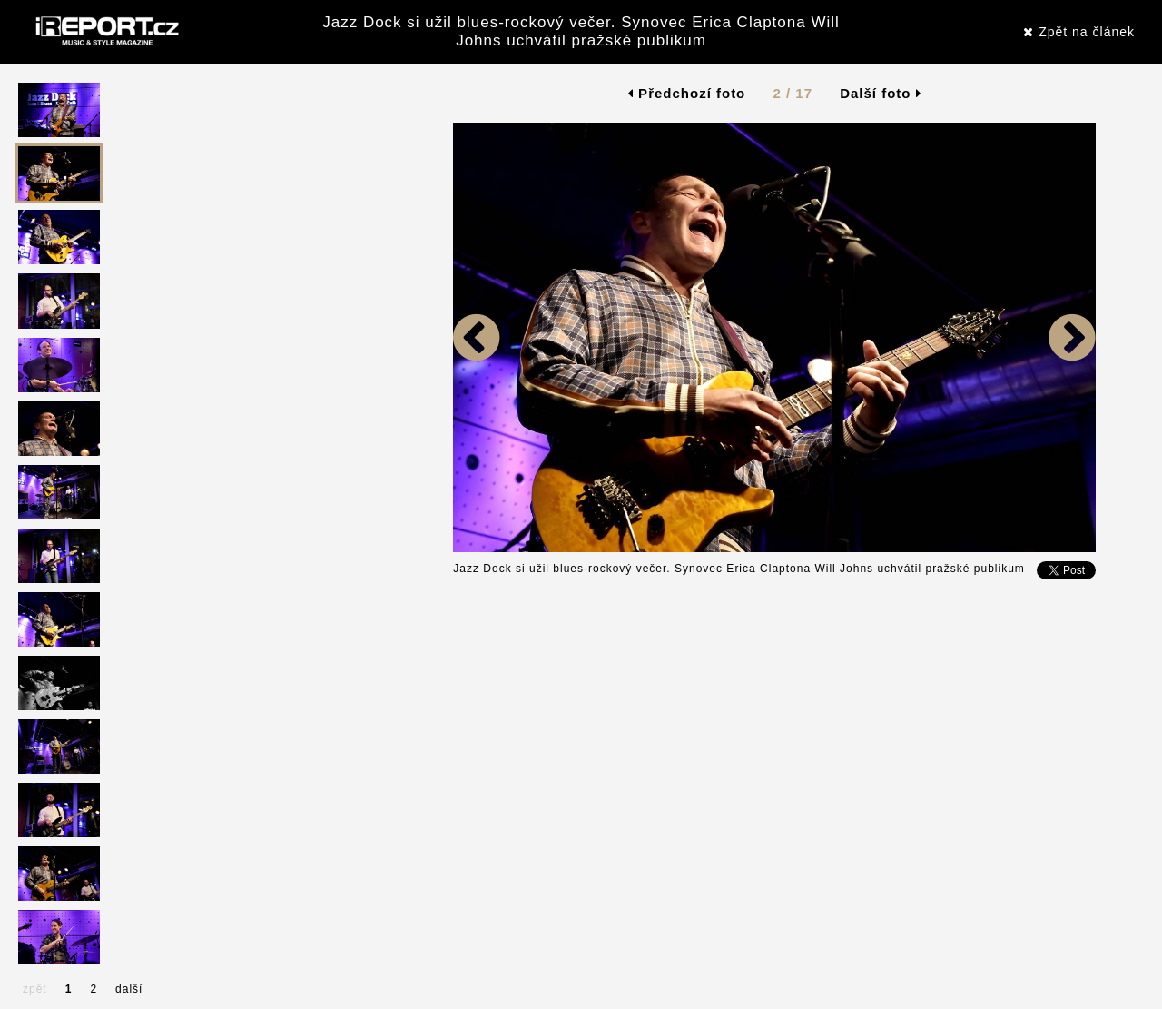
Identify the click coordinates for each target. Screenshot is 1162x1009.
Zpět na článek (1079, 32)
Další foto (880, 93)
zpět (35, 989)
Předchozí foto (686, 93)
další (129, 989)
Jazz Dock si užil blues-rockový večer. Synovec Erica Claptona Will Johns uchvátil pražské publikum (581, 31)
